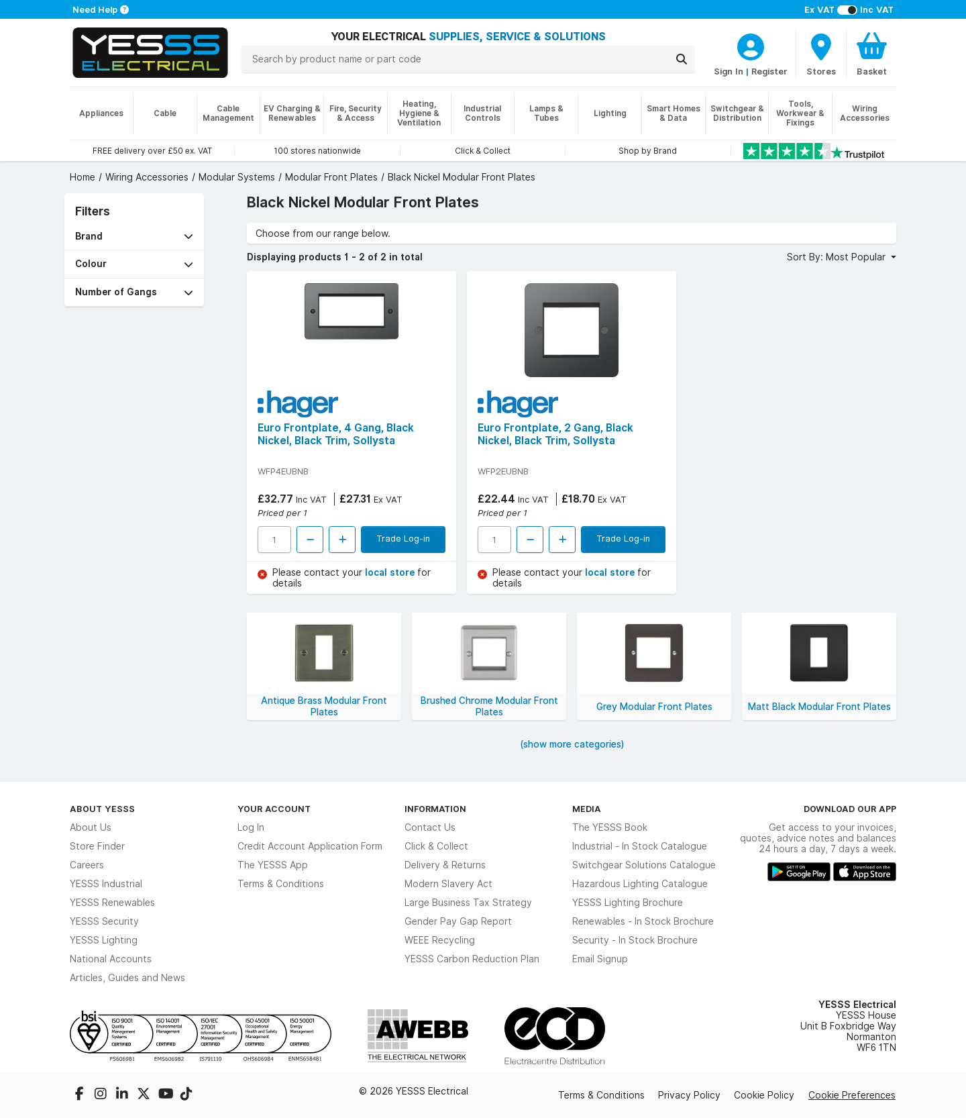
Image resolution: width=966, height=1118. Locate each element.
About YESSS (102, 808)
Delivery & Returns (445, 865)
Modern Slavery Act (448, 883)
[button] (134, 236)
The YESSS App (272, 865)
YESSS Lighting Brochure (627, 902)
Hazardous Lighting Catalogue (640, 883)
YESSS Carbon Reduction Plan (472, 959)
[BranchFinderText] (821, 54)
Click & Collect (436, 846)
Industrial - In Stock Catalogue (639, 846)
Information (435, 808)
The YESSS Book (609, 827)
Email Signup (600, 959)
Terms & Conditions (280, 883)
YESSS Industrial (106, 883)
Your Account (274, 808)
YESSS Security (104, 921)
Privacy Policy (689, 1095)
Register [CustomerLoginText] (769, 71)
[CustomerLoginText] (751, 45)
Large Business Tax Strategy (468, 902)
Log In (250, 827)
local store (391, 572)
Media (586, 808)
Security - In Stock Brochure (635, 940)
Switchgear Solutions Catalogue (644, 865)
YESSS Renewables (112, 902)
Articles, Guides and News (127, 977)
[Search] (681, 59)
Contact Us (430, 827)
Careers (87, 865)
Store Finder (97, 846)
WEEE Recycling (440, 940)
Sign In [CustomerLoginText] (728, 71)
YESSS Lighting (104, 940)
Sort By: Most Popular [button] (837, 257)
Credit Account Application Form (309, 846)
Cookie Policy (764, 1095)
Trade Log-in (403, 538)
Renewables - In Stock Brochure (643, 921)
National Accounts (111, 959)
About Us (90, 827)
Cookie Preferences (852, 1095)
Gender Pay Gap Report (458, 921)
